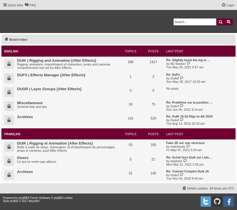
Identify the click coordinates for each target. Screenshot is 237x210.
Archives (25, 117)
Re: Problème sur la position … (189, 102)
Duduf (175, 78)
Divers (22, 158)
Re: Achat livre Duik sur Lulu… (189, 157)
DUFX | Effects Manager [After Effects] (51, 75)
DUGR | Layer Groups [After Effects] (49, 89)
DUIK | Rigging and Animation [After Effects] (56, 60)
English (11, 51)
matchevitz (178, 146)
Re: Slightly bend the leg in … (188, 60)
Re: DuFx (173, 74)
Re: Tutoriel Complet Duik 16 (187, 171)
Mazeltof (34, 201)
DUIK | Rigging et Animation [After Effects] (55, 143)
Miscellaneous (30, 103)
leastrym (176, 161)
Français (12, 134)
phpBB (23, 197)
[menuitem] (30, 5)
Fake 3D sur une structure (185, 143)
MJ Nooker (178, 63)
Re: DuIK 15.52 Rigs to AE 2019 (189, 116)
